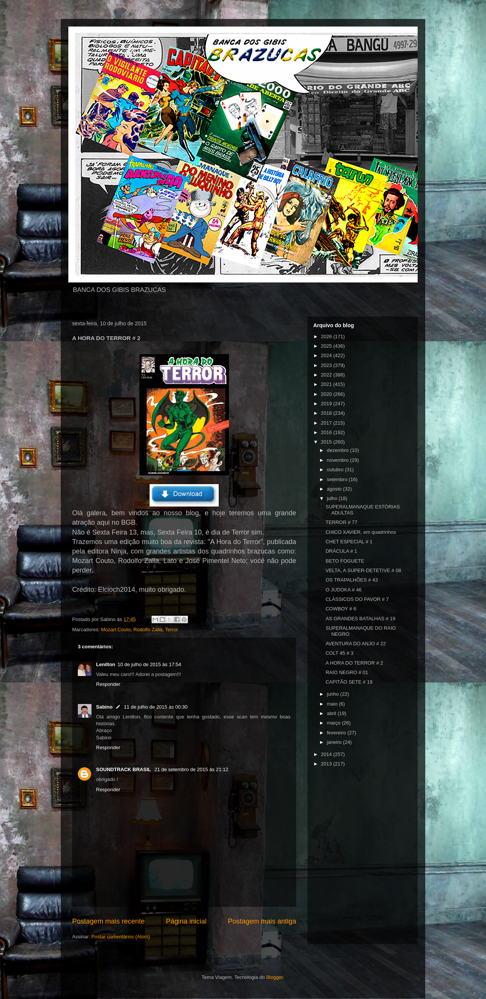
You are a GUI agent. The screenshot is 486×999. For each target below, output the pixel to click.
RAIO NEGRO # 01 (346, 672)
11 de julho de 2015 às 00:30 (156, 707)
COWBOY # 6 (340, 609)
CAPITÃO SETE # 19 (348, 682)
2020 (327, 394)
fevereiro (337, 733)
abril (332, 713)
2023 (327, 365)
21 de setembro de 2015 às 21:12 (191, 769)
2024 (327, 355)
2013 (327, 764)
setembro (338, 479)
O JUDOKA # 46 (343, 590)
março (334, 723)
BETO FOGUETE (344, 561)
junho (333, 694)
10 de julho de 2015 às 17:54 (149, 664)
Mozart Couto (116, 629)
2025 (327, 346)
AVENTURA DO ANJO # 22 (355, 643)
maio (333, 704)
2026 (327, 336)
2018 (327, 413)
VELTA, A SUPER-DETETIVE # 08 (363, 570)
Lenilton (105, 664)
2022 (327, 375)
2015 (327, 442)
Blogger (274, 977)
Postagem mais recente (108, 921)
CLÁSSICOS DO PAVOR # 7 (356, 599)
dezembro (338, 450)
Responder (108, 684)
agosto (335, 489)
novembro (338, 460)
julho (333, 498)
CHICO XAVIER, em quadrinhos (360, 532)
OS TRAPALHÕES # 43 (351, 580)
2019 (327, 403)
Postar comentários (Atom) (121, 936)
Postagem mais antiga (262, 921)
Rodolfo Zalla (148, 629)
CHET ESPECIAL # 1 (348, 541)
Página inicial (186, 921)
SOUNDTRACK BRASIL (124, 769)
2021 (327, 384)
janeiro (335, 742)
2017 (327, 423)
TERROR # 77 (341, 522)
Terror (171, 629)
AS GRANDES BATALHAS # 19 (360, 618)
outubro (336, 469)
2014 (327, 754)
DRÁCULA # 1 (341, 551)
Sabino (104, 707)
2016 (327, 432)
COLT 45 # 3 (339, 653)
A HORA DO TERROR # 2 (354, 663)
